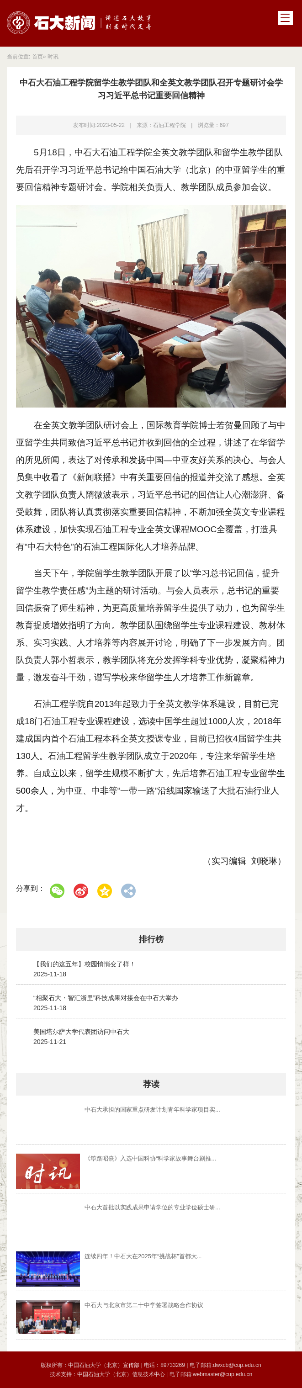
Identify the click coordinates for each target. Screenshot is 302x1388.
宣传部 (132, 1365)
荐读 (151, 1084)
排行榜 (151, 939)
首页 (37, 56)
